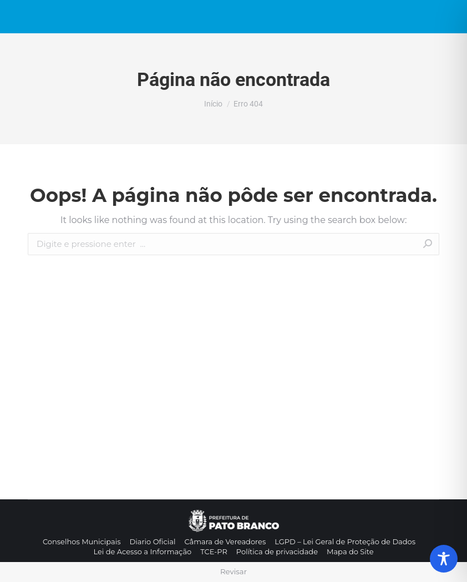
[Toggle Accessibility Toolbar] (444, 559)
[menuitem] (82, 541)
